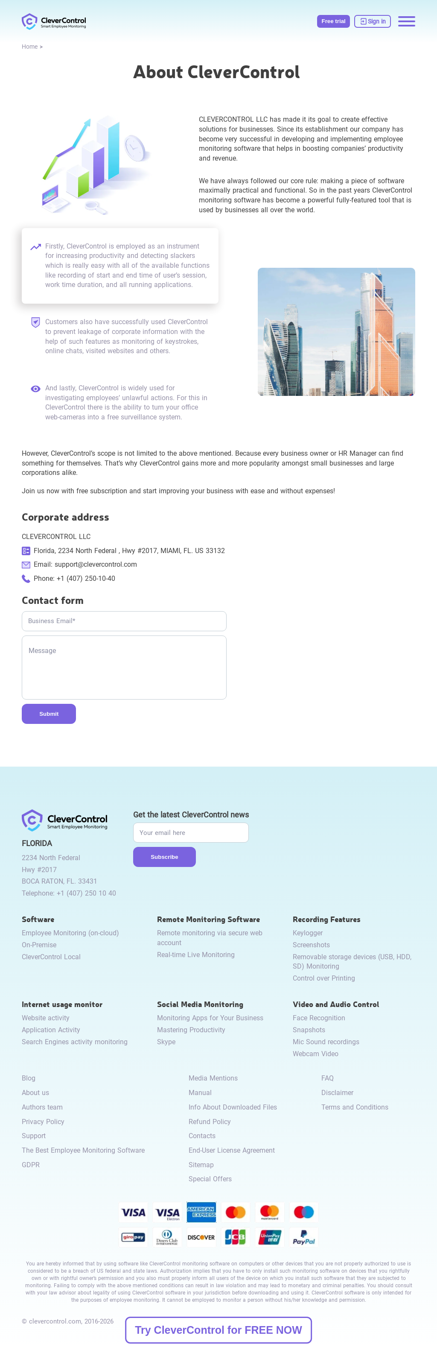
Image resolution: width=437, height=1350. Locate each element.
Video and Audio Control (336, 1004)
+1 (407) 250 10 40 (86, 893)
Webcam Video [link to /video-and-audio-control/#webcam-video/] (315, 1054)
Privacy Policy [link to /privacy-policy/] (43, 1122)
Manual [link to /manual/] (200, 1093)
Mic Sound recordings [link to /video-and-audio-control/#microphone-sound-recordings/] (326, 1042)
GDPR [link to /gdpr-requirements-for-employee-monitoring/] (31, 1165)
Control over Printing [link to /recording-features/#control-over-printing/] (324, 978)
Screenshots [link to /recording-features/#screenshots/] (311, 945)
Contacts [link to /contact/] (202, 1136)
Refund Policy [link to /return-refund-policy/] (210, 1122)
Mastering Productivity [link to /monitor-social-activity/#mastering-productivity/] (191, 1030)
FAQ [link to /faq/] (327, 1078)
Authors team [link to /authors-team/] (42, 1107)
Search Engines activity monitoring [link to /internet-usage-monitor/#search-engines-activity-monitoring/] (75, 1042)
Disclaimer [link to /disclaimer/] (337, 1093)
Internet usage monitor (62, 1004)
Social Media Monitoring (200, 1004)
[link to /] (54, 21)
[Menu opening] (406, 21)
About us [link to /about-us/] (35, 1093)
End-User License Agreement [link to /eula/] (232, 1150)
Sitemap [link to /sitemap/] (201, 1165)
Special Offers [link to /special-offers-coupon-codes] (210, 1179)
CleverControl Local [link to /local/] (51, 957)
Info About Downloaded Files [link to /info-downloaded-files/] (233, 1107)
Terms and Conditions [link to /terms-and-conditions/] (354, 1107)
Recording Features (327, 919)
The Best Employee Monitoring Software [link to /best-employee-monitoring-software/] (83, 1150)
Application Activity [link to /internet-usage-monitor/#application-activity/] (51, 1030)
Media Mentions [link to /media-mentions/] (213, 1078)
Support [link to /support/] (34, 1136)
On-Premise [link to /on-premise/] (39, 945)
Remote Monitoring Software (208, 919)
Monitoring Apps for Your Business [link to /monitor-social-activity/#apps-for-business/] (210, 1018)
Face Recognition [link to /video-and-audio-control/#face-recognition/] (319, 1018)
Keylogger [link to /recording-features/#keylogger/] (308, 933)
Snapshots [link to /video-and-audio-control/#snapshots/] (309, 1030)
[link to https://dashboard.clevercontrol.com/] (372, 21)
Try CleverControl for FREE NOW (218, 1330)
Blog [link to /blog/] (28, 1078)
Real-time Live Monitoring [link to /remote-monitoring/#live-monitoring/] (196, 955)
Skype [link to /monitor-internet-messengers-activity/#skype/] (166, 1042)
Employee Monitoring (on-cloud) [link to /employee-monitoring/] (70, 933)
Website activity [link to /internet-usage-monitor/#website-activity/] (46, 1018)
